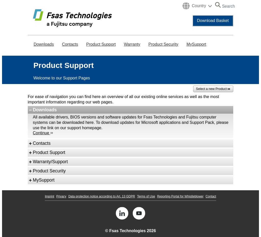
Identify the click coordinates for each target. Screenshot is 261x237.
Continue (43, 133)
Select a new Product (213, 89)
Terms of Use (146, 196)
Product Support (101, 44)
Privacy (61, 196)
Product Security (163, 44)
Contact (211, 196)
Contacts (70, 44)
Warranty (132, 44)
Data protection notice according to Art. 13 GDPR (101, 196)
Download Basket (213, 20)
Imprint (49, 196)
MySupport (196, 44)
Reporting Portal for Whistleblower (180, 196)
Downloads (44, 44)
